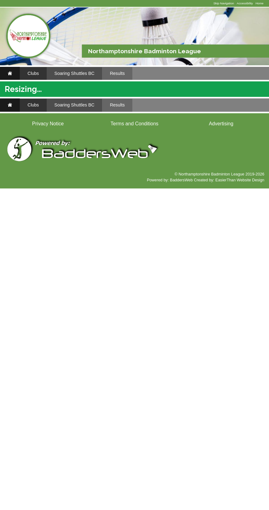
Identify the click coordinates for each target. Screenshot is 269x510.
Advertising (221, 445)
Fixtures (22, 122)
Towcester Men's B (132, 227)
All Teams (220, 122)
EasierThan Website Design (240, 501)
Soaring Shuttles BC (74, 73)
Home (259, 3)
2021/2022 (213, 131)
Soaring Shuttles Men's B (178, 122)
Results (117, 73)
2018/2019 (96, 139)
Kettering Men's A (131, 272)
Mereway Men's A (131, 250)
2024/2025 (131, 131)
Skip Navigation (223, 3)
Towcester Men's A (132, 238)
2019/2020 (241, 131)
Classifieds (55, 295)
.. (14, 162)
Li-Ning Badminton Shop (36, 222)
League (211, 152)
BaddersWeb (181, 501)
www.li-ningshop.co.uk (29, 287)
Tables (255, 152)
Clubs (33, 73)
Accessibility (245, 3)
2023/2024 (158, 131)
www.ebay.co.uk (24, 406)
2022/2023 (186, 131)
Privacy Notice (48, 445)
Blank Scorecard (31, 149)
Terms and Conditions (135, 445)
